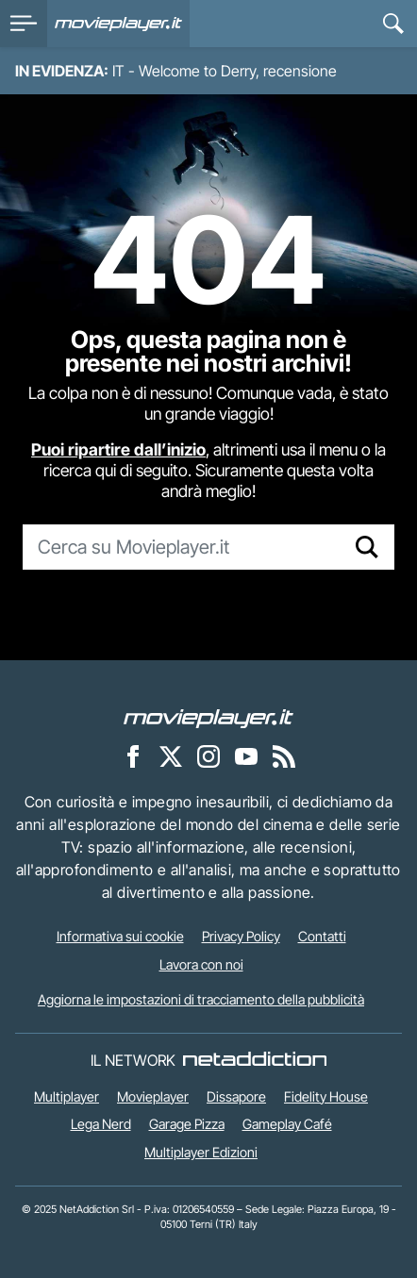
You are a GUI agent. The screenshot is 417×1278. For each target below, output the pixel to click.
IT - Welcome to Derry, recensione (224, 70)
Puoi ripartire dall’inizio (118, 449)
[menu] (23, 23)
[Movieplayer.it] (118, 23)
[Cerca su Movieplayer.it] (182, 547)
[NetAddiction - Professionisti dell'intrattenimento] (254, 1060)
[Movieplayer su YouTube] (246, 755)
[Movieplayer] (208, 716)
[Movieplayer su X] (171, 755)
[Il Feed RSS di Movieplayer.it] (284, 755)
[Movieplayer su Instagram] (208, 755)
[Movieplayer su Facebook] (133, 755)
